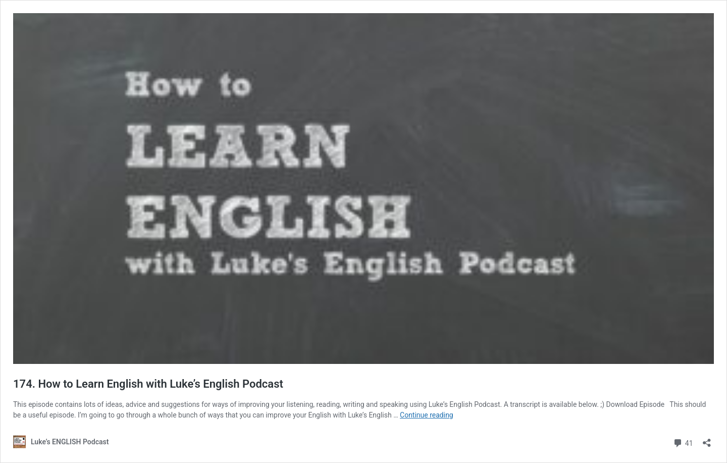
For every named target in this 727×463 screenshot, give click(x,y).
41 (683, 442)
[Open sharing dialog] (707, 439)
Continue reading (426, 415)
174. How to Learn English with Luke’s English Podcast (148, 384)
